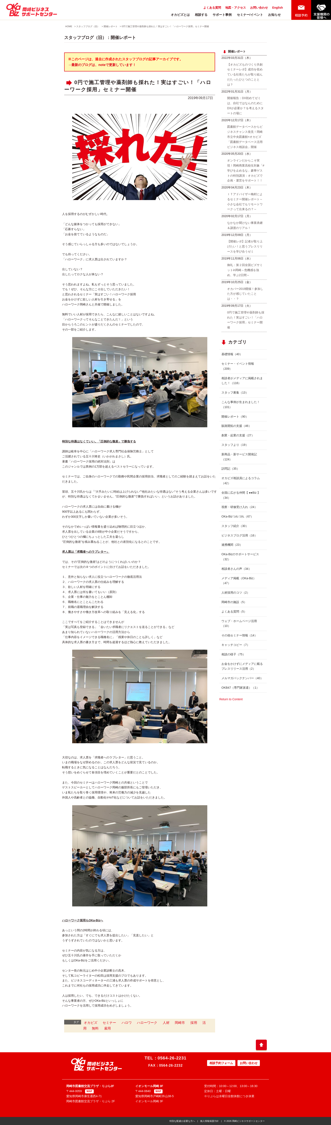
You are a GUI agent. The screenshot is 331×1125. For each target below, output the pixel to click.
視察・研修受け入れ (239, 507)
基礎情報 (232, 354)
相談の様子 (233, 654)
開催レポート (111, 26)
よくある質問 (212, 7)
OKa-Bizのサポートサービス (240, 556)
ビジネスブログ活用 (239, 535)
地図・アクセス (235, 7)
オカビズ (90, 1022)
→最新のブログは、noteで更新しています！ (102, 65)
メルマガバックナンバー (242, 678)
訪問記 (230, 468)
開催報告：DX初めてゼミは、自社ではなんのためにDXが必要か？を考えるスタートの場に (245, 105)
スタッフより (234, 444)
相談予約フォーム (221, 1063)
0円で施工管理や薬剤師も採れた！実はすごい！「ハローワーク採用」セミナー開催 (165, 26)
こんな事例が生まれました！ (240, 404)
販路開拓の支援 (236, 425)
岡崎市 (180, 1022)
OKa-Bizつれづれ (237, 516)
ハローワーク (147, 1022)
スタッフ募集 (234, 392)
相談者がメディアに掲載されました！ (242, 380)
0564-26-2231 (172, 1058)
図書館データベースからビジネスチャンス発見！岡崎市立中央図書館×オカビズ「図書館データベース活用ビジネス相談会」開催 (245, 136)
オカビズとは (180, 14)
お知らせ (274, 14)
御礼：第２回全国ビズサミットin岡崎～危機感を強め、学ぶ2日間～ (245, 270)
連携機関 (232, 544)
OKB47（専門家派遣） (240, 687)
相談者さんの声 (236, 568)
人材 (166, 1022)
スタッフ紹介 (234, 526)
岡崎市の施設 (234, 602)
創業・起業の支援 (237, 435)
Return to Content (231, 699)
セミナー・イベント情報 (237, 366)
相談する (201, 14)
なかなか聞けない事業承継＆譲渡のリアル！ (245, 225)
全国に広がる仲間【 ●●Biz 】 (240, 495)
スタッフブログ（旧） (87, 26)
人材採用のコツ (235, 592)
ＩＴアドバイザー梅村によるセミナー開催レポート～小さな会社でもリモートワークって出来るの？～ (245, 201)
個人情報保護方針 (209, 1121)
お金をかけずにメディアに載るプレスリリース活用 (242, 666)
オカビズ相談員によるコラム (240, 480)
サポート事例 (222, 14)
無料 (95, 1028)
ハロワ (127, 1022)
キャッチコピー (235, 645)
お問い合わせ (259, 7)
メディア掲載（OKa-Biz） (238, 581)
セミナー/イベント (250, 14)
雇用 (107, 1028)
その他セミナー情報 (239, 635)
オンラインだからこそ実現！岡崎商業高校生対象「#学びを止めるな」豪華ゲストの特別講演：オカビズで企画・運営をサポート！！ (245, 170)
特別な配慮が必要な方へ (182, 1121)
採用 (193, 1022)
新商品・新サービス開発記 (239, 457)
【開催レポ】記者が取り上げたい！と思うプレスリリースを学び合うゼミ (245, 246)
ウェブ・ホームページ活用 (239, 623)
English (277, 7)
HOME (68, 26)
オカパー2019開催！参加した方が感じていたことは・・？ (245, 294)
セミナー (109, 1022)
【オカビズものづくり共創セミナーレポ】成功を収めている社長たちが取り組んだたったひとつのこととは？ (245, 74)
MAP (89, 1091)
